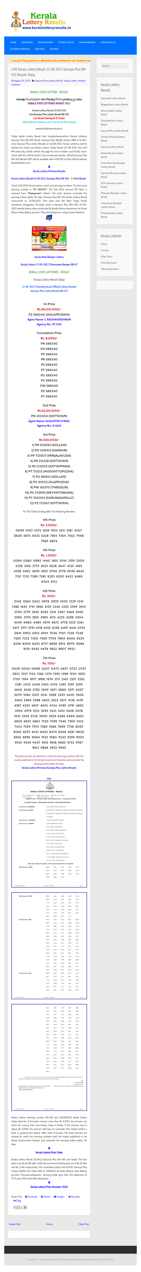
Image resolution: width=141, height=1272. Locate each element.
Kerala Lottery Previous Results (49, 171)
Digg (17, 1200)
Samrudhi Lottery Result (113, 98)
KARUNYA (40, 48)
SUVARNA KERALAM (20, 48)
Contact (105, 250)
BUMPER (54, 48)
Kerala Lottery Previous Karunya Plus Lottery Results (49, 767)
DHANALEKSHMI (87, 42)
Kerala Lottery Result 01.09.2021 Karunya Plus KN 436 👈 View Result (48, 178)
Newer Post (15, 1224)
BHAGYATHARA (45, 42)
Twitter (45, 1196)
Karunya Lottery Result (112, 146)
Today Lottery (70, 80)
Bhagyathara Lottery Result (114, 104)
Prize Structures (109, 262)
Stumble (74, 1196)
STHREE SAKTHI (66, 42)
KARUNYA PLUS (108, 42)
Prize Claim (106, 256)
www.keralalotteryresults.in (58, 1259)
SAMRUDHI (27, 42)
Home (13, 42)
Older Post (84, 1224)
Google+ (59, 1196)
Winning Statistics (110, 268)
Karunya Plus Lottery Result (48, 80)
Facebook (31, 1196)
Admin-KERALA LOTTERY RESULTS (99, 1259)
